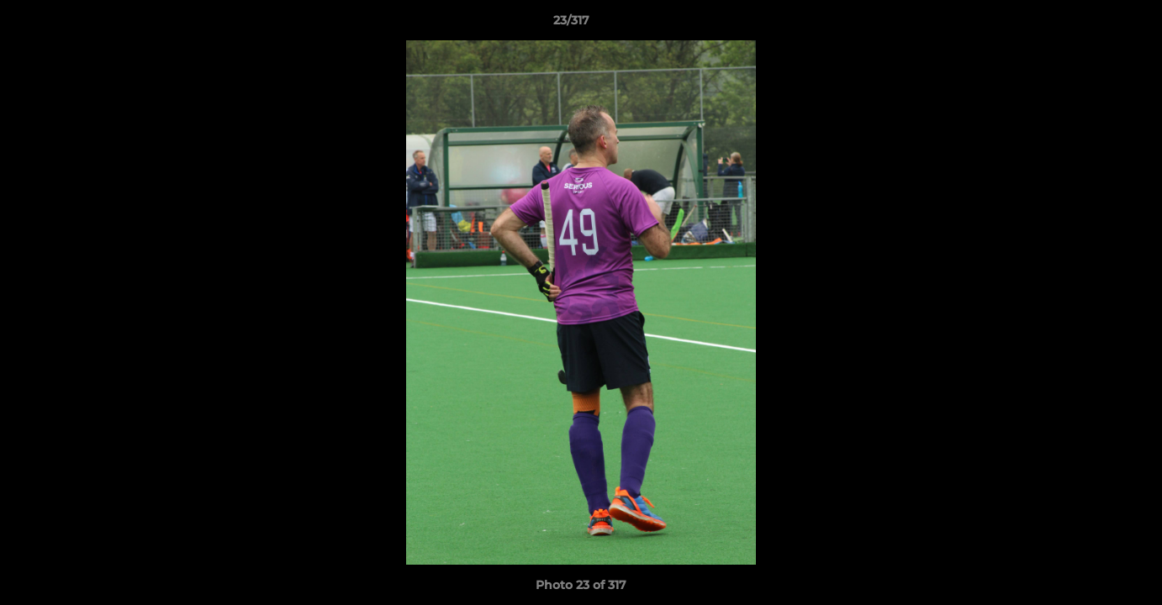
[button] (1091, 24)
